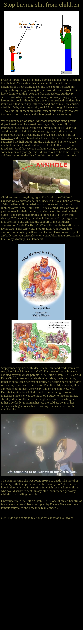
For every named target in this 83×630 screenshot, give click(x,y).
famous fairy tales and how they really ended (29, 507)
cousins (9, 110)
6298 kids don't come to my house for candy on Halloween (37, 517)
